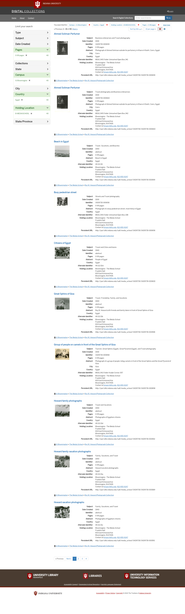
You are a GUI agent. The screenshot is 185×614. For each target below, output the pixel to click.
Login (170, 11)
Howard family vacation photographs (72, 451)
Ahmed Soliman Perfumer (67, 34)
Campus (19, 75)
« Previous (59, 559)
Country (19, 94)
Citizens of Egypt (62, 243)
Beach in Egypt (61, 141)
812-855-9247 (122, 72)
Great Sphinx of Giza (64, 294)
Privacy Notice (110, 593)
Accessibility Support (71, 584)
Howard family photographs (68, 401)
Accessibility (100, 593)
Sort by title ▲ (136, 29)
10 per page (151, 29)
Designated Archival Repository (89, 584)
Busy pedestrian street (65, 192)
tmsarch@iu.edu (110, 72)
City (17, 88)
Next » (75, 29)
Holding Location (24, 108)
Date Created (22, 44)
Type (18, 32)
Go (168, 18)
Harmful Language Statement (111, 584)
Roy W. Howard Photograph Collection (99, 81)
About (22, 18)
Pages (18, 50)
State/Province (23, 121)
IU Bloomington (62, 81)
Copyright (119, 593)
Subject (19, 38)
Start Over (166, 25)
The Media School (76, 81)
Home (14, 18)
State (18, 69)
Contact (31, 18)
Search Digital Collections (123, 18)
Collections (21, 63)
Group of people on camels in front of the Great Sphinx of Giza (85, 344)
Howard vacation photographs (69, 502)
